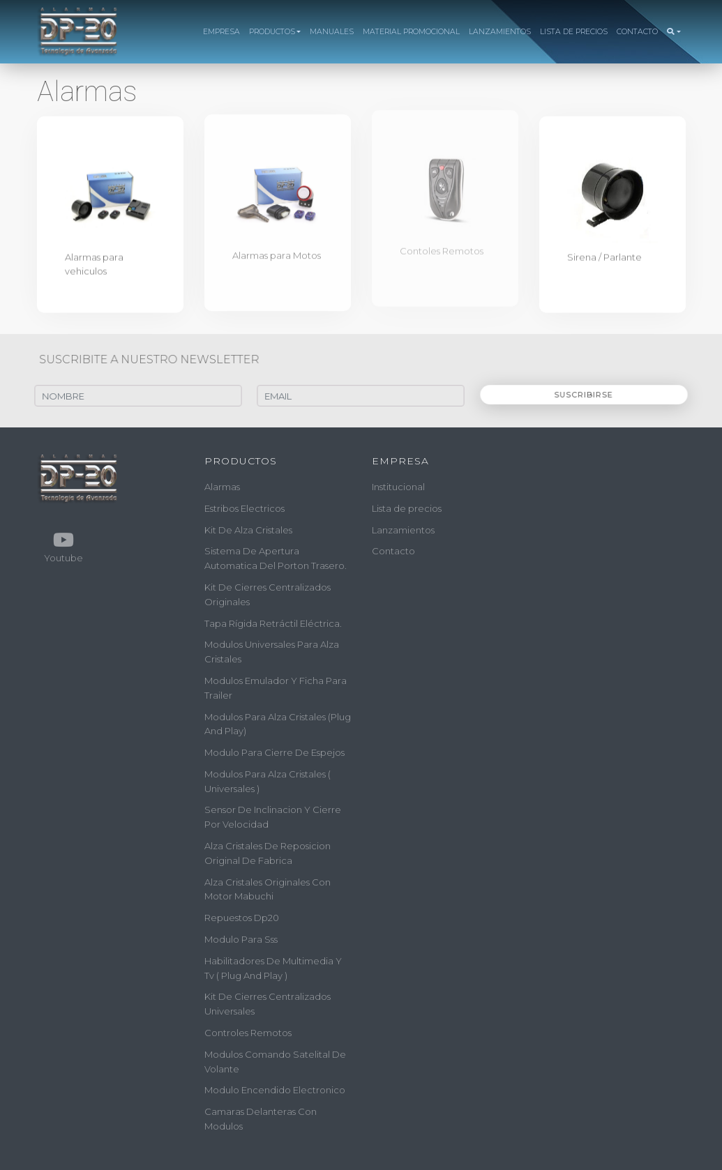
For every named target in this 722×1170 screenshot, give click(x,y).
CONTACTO (637, 31)
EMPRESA (221, 31)
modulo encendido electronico (274, 1089)
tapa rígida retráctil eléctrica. (273, 622)
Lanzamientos (403, 529)
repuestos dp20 (241, 917)
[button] (674, 32)
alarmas (222, 486)
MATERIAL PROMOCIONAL (411, 31)
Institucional (398, 486)
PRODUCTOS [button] (272, 31)
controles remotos (248, 1032)
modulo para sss (241, 939)
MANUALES (332, 31)
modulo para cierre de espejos (274, 752)
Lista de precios (407, 508)
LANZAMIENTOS (500, 31)
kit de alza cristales (248, 529)
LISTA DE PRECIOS (574, 31)
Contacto (393, 550)
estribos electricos (244, 508)
